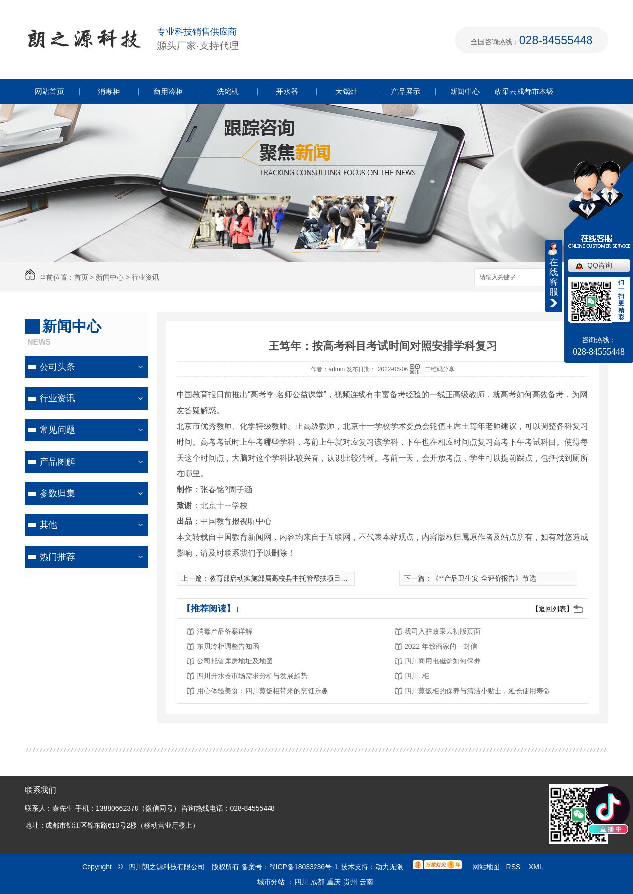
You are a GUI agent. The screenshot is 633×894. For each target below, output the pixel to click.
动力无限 (389, 867)
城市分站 (271, 882)
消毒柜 (109, 91)
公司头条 (57, 367)
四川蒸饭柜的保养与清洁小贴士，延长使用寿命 (477, 691)
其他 (48, 525)
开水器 (287, 91)
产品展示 (405, 91)
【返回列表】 (552, 608)
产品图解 (57, 462)
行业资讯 (145, 277)
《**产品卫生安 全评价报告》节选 (484, 578)
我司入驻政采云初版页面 (443, 631)
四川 (301, 882)
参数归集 (57, 493)
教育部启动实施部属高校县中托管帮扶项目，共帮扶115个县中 (305, 578)
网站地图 (486, 867)
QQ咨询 (600, 265)
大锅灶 (346, 91)
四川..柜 (417, 676)
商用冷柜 (168, 91)
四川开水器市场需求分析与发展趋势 (252, 676)
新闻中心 (465, 91)
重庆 (334, 882)
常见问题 (57, 430)
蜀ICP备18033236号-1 (303, 867)
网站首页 (49, 91)
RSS (514, 867)
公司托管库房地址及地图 (235, 661)
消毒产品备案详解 (224, 631)
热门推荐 (57, 557)
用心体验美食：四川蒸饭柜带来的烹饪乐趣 (262, 691)
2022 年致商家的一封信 (441, 646)
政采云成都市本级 (524, 91)
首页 (81, 277)
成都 (317, 882)
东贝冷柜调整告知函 (228, 646)
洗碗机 (228, 91)
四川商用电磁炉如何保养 (443, 661)
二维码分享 (439, 369)
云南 (366, 882)
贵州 (350, 882)
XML (536, 867)
